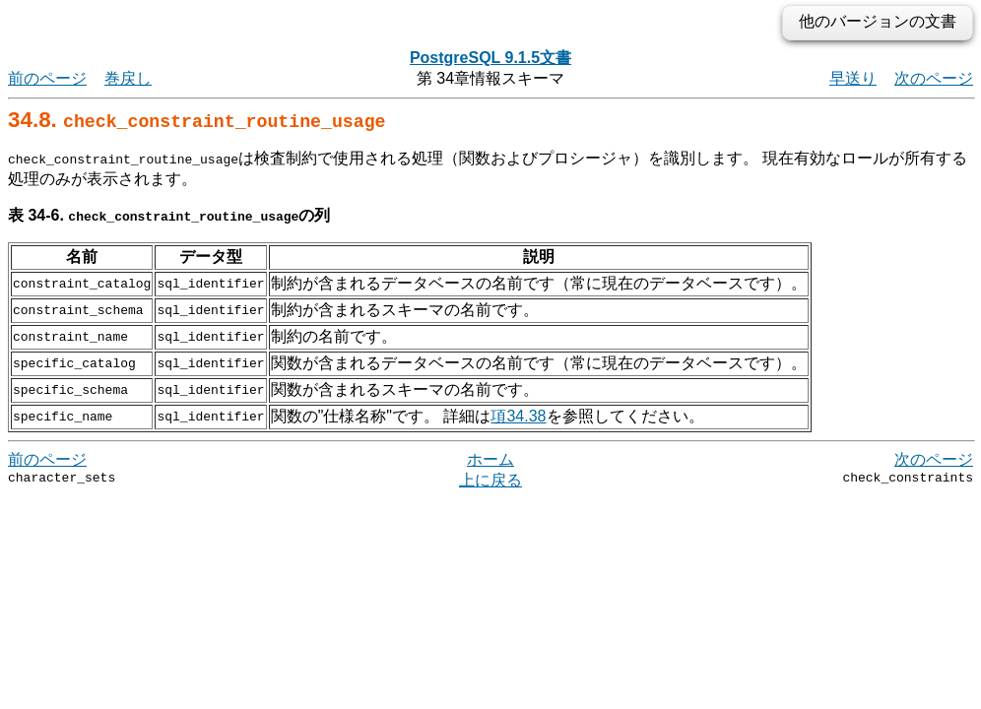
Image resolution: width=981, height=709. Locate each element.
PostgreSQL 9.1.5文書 (490, 57)
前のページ (47, 78)
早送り (853, 78)
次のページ (933, 78)
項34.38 (518, 416)
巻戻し (128, 78)
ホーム (490, 459)
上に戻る (490, 480)
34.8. (196, 119)
